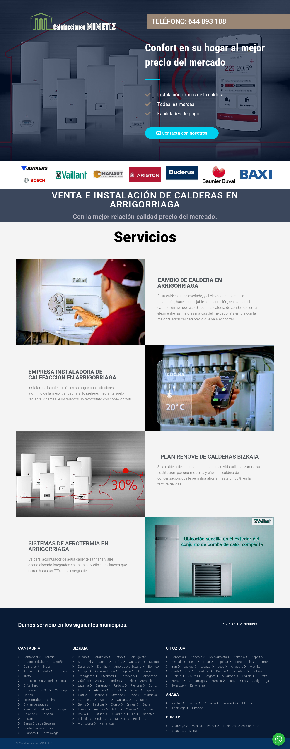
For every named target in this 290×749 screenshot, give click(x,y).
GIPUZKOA (175, 648)
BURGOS (173, 717)
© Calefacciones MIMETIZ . (34, 743)
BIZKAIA (80, 648)
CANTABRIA (29, 648)
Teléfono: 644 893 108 (188, 21)
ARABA (172, 694)
